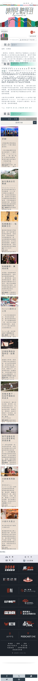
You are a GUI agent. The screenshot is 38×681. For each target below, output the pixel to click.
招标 (26, 643)
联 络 (11, 560)
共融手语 (9, 108)
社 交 (30, 557)
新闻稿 (11, 643)
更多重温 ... (3, 552)
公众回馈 (30, 560)
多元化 (15, 108)
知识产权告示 (13, 645)
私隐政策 (11, 647)
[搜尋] (32, 3)
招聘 (19, 643)
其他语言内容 (18, 649)
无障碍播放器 (23, 647)
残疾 (26, 108)
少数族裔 (21, 108)
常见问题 (24, 645)
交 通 (11, 557)
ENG (24, 3)
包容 (30, 108)
